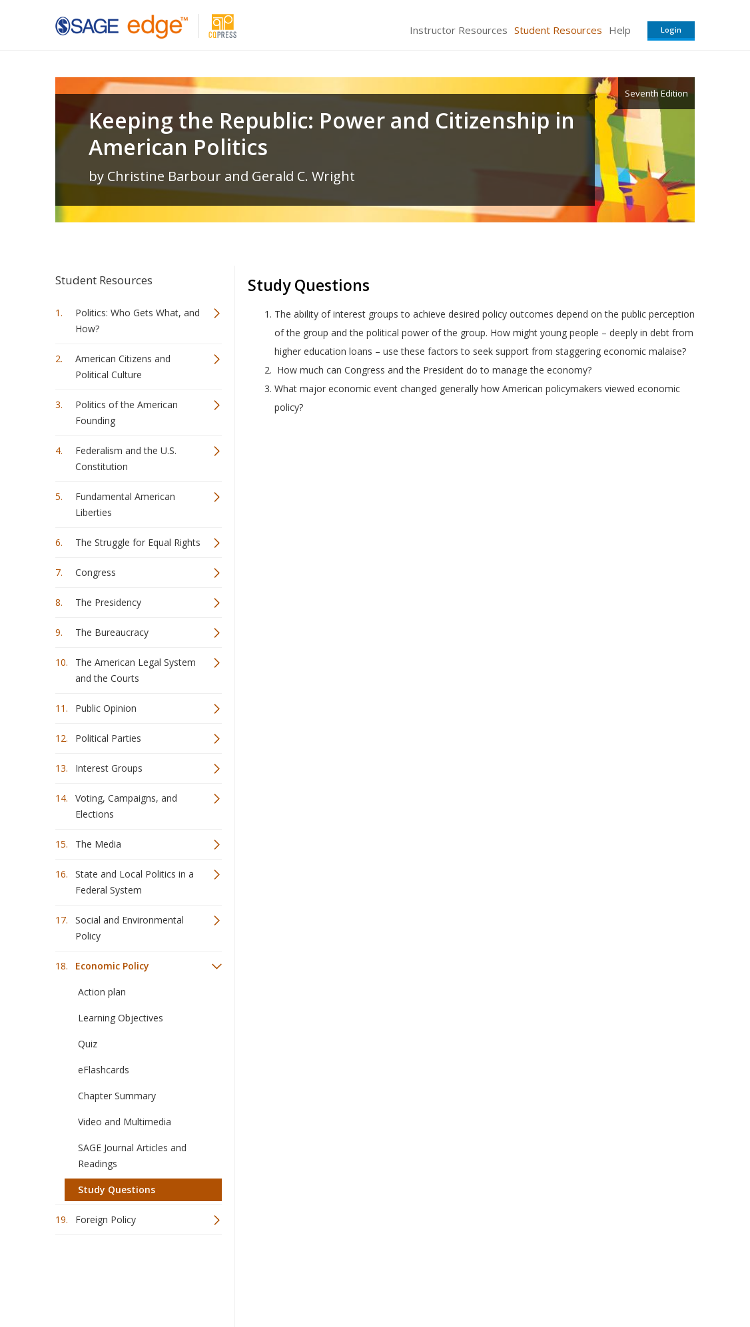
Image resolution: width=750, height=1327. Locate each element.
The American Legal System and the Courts (135, 670)
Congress (95, 572)
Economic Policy (112, 965)
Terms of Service (451, 1277)
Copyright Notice (532, 1277)
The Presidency (108, 602)
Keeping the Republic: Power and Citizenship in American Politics (332, 133)
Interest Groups (109, 768)
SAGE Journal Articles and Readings (132, 1155)
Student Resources (558, 30)
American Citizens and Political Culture (123, 366)
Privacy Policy (606, 1277)
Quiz (87, 1043)
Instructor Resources (459, 30)
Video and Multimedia (124, 1121)
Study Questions (116, 1189)
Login (671, 30)
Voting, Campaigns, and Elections (126, 806)
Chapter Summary (117, 1095)
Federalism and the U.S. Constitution (126, 458)
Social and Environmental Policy (129, 928)
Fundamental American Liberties (125, 504)
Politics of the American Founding (126, 412)
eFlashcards (103, 1069)
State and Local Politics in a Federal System (134, 882)
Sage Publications (131, 1277)
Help (620, 30)
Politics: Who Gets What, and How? (137, 320)
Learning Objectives (120, 1017)
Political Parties (108, 738)
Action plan (102, 991)
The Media (98, 844)
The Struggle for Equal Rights (137, 542)
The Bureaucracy (112, 632)
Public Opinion (106, 708)
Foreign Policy (105, 1219)
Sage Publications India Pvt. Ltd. (248, 1277)
